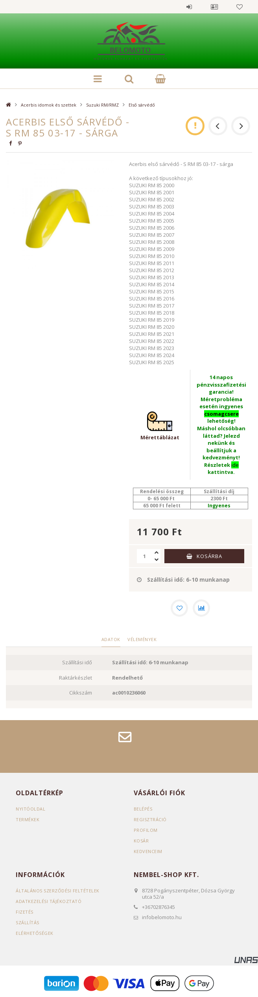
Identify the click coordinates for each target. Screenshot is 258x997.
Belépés (189, 6)
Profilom (146, 830)
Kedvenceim (148, 851)
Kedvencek (239, 6)
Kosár (141, 841)
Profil (214, 6)
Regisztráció (150, 819)
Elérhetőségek (34, 933)
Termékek (27, 819)
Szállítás (27, 922)
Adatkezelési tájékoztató (48, 901)
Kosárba (209, 556)
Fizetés (24, 912)
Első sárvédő (142, 105)
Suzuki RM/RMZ (102, 105)
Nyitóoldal (30, 809)
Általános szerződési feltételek (58, 891)
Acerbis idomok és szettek (48, 105)
